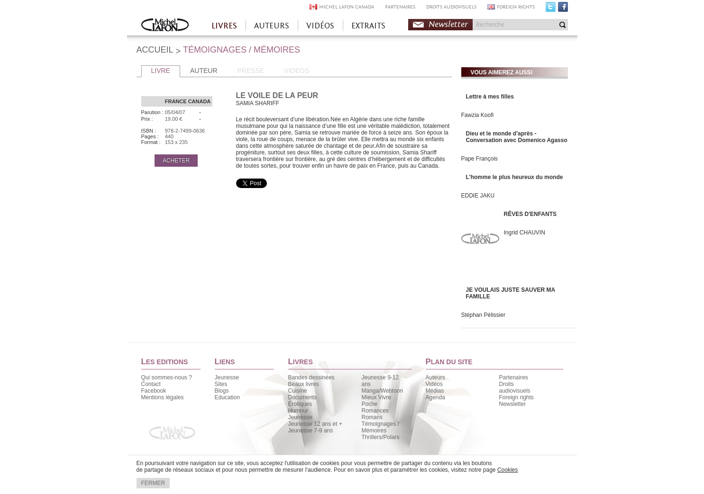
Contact (151, 384)
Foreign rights (516, 397)
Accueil (165, 25)
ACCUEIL (155, 49)
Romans (372, 417)
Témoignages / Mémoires (380, 427)
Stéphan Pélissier (483, 315)
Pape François (479, 158)
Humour (298, 410)
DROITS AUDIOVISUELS (451, 7)
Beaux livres (303, 384)
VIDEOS (296, 70)
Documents (302, 397)
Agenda (435, 397)
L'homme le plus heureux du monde (514, 177)
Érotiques (300, 404)
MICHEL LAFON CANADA (346, 7)
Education (227, 397)
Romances (375, 410)
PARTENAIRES (400, 7)
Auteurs (435, 377)
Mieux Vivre (376, 397)
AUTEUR (204, 70)
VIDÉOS (320, 26)
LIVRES (224, 26)
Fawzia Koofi (477, 115)
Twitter (551, 9)
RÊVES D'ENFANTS (530, 214)
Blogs (222, 390)
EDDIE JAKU (478, 195)
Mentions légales (162, 397)
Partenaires (513, 377)
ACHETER (176, 160)
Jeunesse (227, 377)
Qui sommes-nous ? (166, 377)
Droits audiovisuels (514, 387)
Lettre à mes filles (490, 96)
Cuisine (297, 390)
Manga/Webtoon (382, 390)
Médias (435, 390)
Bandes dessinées (311, 377)
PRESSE (251, 70)
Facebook (563, 9)
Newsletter (448, 24)
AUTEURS (271, 26)
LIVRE (160, 70)
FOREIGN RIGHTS (516, 7)
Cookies (507, 470)
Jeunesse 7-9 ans (310, 430)
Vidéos (434, 384)
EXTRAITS (368, 26)
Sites (221, 384)
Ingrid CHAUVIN (524, 232)
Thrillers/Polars (381, 437)
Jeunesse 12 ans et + (315, 424)
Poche (370, 404)
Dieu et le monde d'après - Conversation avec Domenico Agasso (516, 137)
